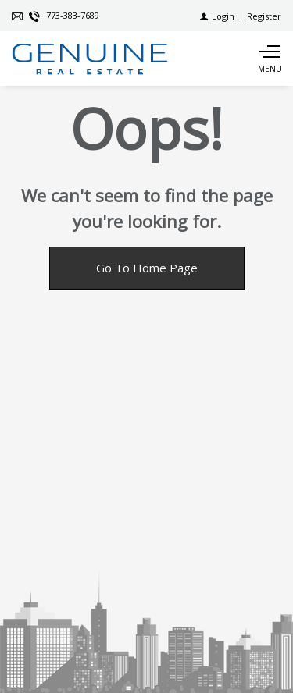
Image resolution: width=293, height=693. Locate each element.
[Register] (264, 16)
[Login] (217, 16)
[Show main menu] (269, 58)
